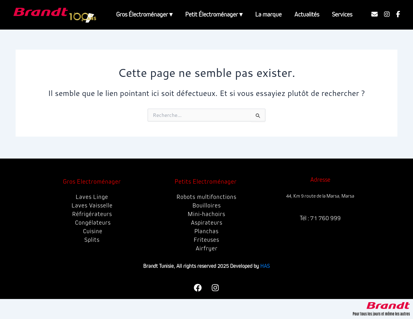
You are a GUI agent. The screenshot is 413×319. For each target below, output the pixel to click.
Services (342, 14)
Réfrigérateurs (92, 214)
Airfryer (206, 248)
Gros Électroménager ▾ (144, 14)
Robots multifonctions (206, 197)
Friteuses (207, 240)
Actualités (306, 14)
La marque (268, 14)
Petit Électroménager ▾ (213, 14)
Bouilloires (206, 205)
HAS (265, 266)
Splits (92, 240)
